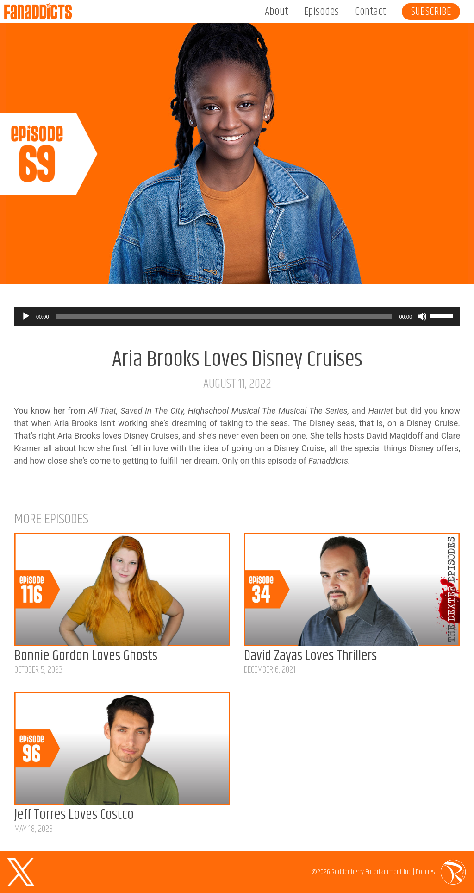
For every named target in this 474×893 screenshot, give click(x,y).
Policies (425, 872)
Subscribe (431, 11)
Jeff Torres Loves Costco (74, 815)
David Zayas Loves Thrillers (310, 656)
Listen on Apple (354, 267)
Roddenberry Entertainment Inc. (371, 872)
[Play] (26, 316)
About (276, 11)
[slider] (224, 316)
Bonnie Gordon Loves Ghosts (85, 656)
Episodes (321, 11)
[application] (237, 316)
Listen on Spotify (437, 267)
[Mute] (422, 316)
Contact (370, 11)
